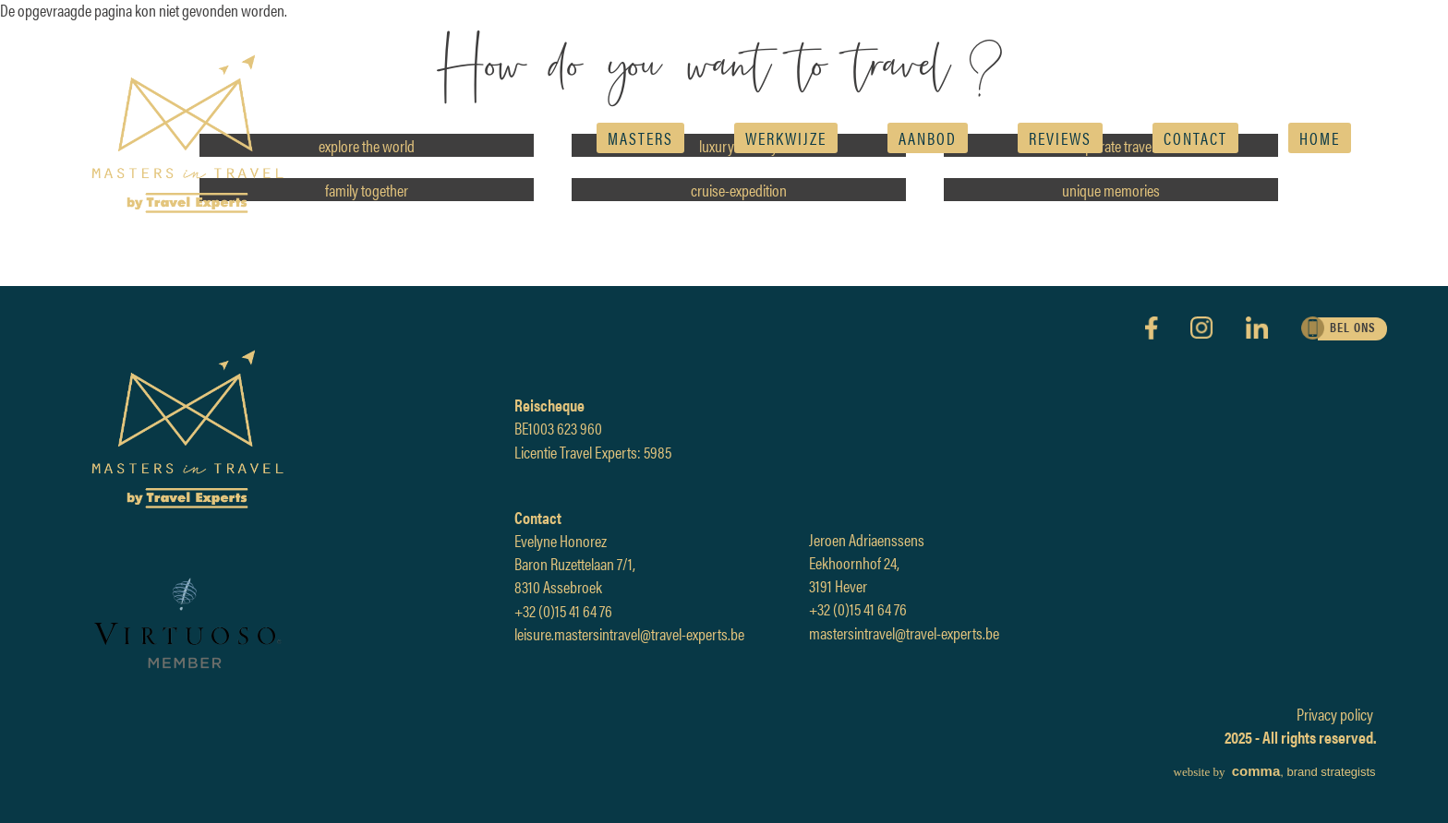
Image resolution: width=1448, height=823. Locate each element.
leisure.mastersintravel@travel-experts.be (629, 633)
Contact (1195, 137)
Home (1319, 137)
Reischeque (549, 404)
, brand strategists (1275, 772)
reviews (1060, 137)
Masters (640, 137)
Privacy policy (1335, 713)
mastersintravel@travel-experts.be (904, 632)
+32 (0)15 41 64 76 (563, 610)
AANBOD (928, 137)
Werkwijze (786, 137)
